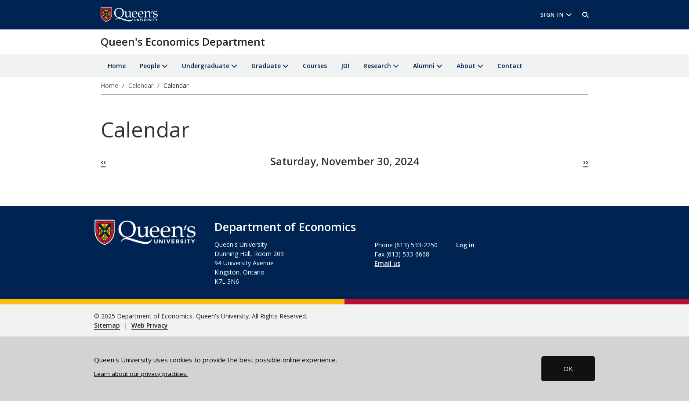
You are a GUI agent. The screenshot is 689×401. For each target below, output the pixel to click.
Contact (509, 65)
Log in (465, 245)
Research (377, 65)
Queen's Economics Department (183, 41)
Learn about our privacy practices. (141, 374)
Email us (387, 263)
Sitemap (107, 325)
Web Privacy (149, 325)
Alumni (424, 65)
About (466, 65)
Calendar (140, 85)
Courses (315, 65)
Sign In (556, 14)
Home (117, 65)
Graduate (266, 65)
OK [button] (568, 368)
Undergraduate (205, 65)
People (150, 65)
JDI (345, 65)
